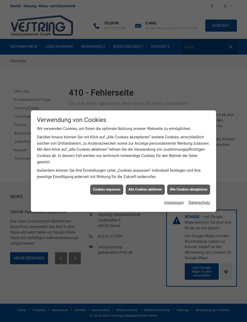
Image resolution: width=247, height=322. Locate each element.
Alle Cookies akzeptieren (188, 187)
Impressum (174, 200)
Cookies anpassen (107, 187)
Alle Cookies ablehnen (145, 187)
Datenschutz (199, 200)
